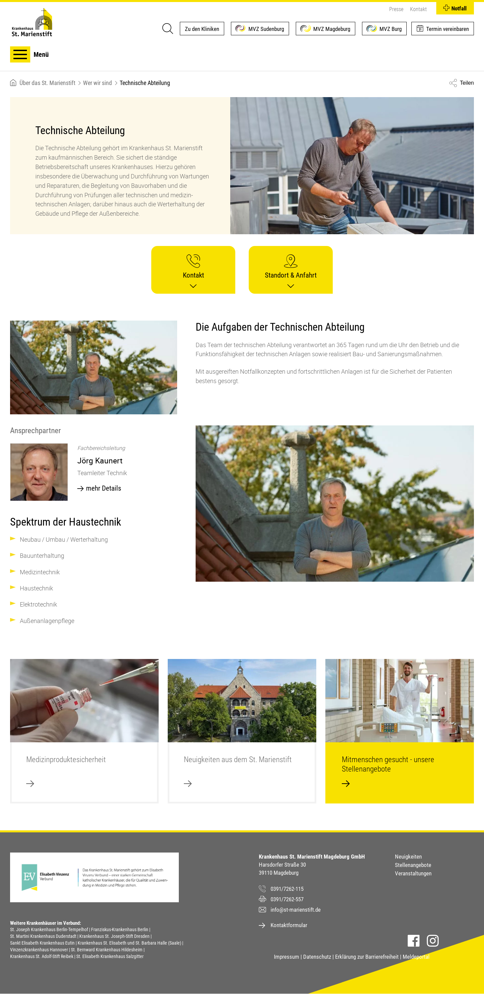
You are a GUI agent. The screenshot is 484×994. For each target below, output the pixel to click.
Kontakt (418, 9)
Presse (396, 9)
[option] (93, 473)
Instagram (433, 941)
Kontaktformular (289, 925)
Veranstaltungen (413, 873)
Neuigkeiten (408, 856)
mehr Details (103, 488)
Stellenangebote (413, 865)
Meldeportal (416, 956)
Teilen (467, 83)
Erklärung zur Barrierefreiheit (367, 956)
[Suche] (167, 28)
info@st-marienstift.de (296, 909)
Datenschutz (317, 956)
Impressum (286, 956)
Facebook (413, 941)
